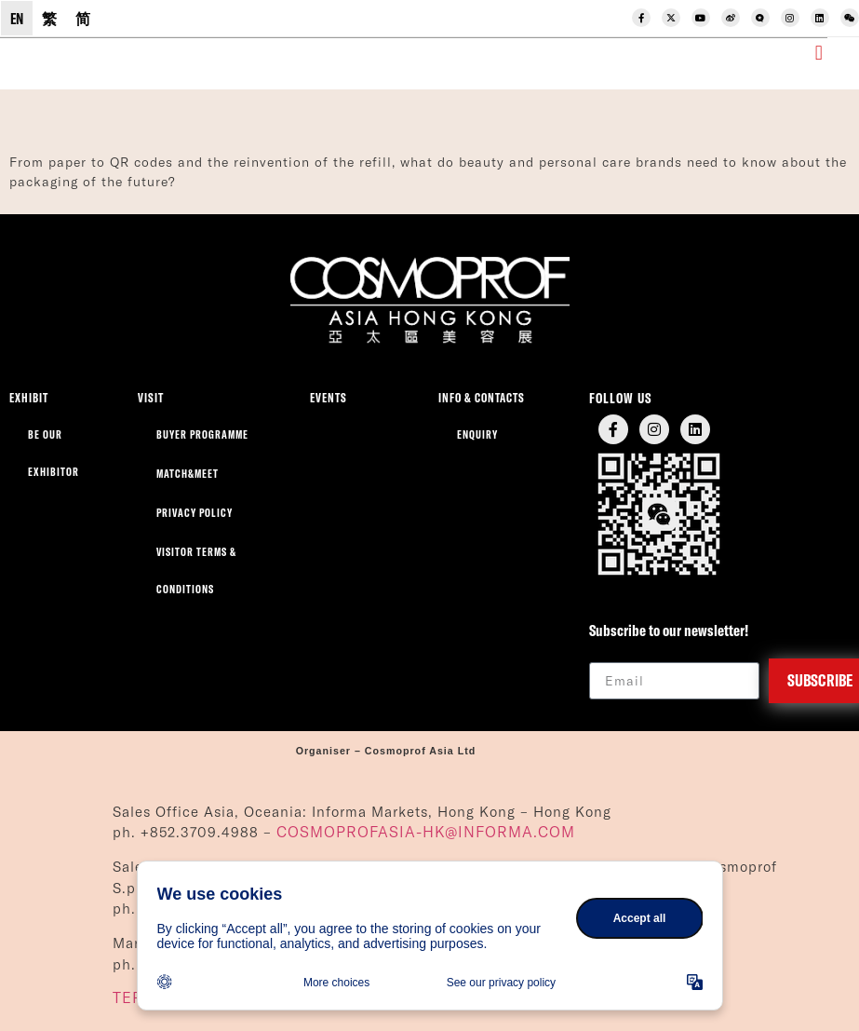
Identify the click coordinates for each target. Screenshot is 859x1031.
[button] (818, 53)
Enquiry (477, 434)
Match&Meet (187, 474)
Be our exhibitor (53, 453)
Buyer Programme (202, 434)
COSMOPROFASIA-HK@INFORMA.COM (425, 831)
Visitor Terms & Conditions (196, 570)
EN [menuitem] (16, 18)
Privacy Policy (194, 513)
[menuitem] (17, 18)
